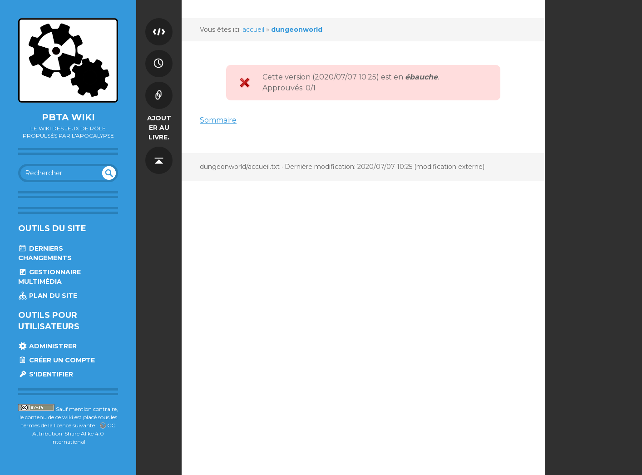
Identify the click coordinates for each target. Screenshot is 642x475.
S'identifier (45, 374)
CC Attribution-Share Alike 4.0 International (73, 433)
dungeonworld (296, 29)
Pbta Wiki (68, 117)
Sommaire (218, 120)
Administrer (47, 346)
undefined (109, 173)
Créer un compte (56, 360)
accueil (253, 29)
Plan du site (47, 296)
